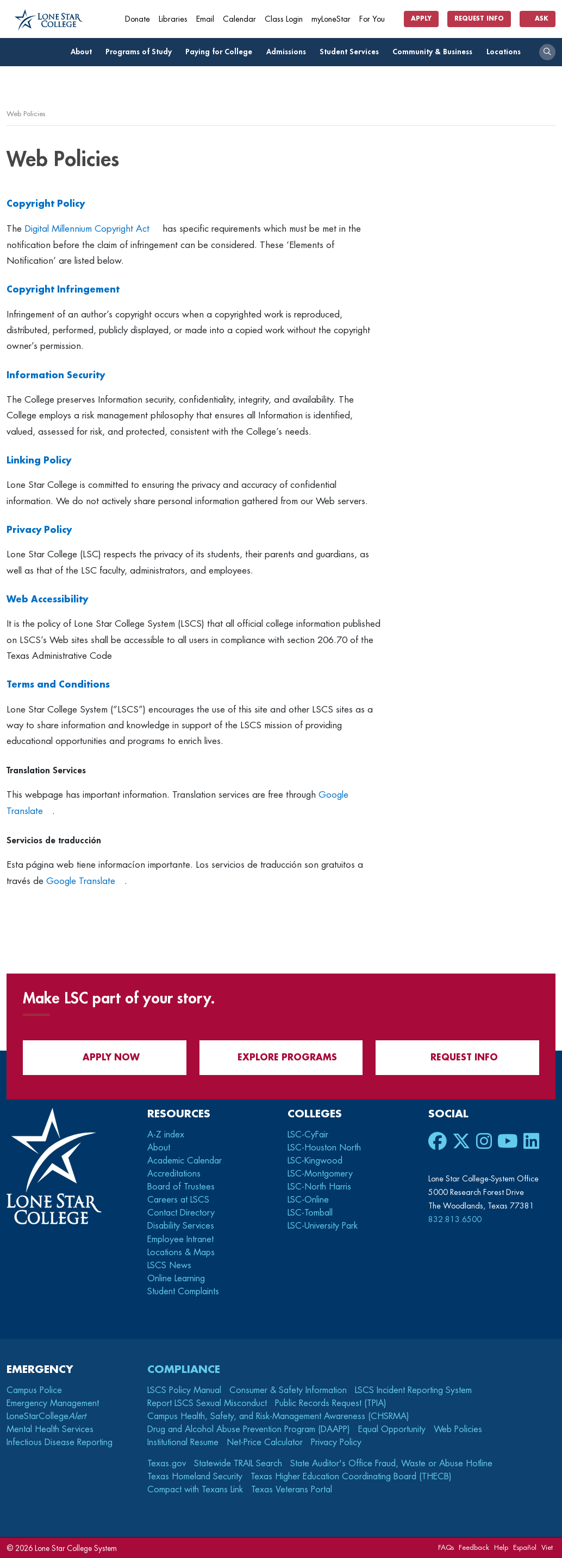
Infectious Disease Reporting (60, 1442)
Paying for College (221, 51)
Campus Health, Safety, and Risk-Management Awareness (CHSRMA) (278, 1416)
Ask (537, 19)
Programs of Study (141, 51)
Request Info (479, 19)
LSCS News (169, 1265)
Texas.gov (166, 1463)
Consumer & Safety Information (288, 1390)
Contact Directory (181, 1213)
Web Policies (458, 1429)
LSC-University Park (323, 1226)
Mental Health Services (50, 1429)
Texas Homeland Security (194, 1476)
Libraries (173, 19)
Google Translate (80, 881)
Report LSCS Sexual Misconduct (207, 1403)
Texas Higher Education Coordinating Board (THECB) (351, 1476)
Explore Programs (280, 1057)
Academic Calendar (184, 1160)
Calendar (239, 19)
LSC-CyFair (308, 1134)
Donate (137, 19)
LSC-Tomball (310, 1213)
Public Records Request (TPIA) (330, 1403)
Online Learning (176, 1278)
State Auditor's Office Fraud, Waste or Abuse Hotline (391, 1463)
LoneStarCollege (46, 1416)
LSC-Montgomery (320, 1173)
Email (205, 19)
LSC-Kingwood (315, 1160)
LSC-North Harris (319, 1186)
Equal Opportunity (392, 1429)
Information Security (56, 375)
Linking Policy (39, 460)
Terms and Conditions (58, 685)
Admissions (289, 51)
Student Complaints (183, 1291)
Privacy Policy (39, 530)
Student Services (352, 51)
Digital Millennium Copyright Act (86, 228)
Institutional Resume (182, 1442)
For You (376, 19)
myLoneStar (331, 19)
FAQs (446, 1547)
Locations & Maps (181, 1252)
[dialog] (529, 1525)
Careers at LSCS (178, 1199)
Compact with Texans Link (195, 1489)
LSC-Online (308, 1199)
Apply (421, 19)
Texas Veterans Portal (291, 1489)
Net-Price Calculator (265, 1442)
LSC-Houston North (324, 1147)
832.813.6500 (455, 1219)
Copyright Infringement (63, 289)
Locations (506, 51)
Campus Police (34, 1390)
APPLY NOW (105, 1057)
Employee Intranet (181, 1239)
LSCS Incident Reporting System (413, 1390)
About (84, 51)
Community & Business (435, 51)
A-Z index (165, 1134)
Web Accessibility (47, 599)
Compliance (183, 1369)
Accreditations (174, 1173)
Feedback (474, 1547)
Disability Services (180, 1226)
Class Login (284, 19)
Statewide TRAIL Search (238, 1463)
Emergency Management (53, 1403)
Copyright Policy (46, 204)
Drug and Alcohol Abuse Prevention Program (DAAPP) (248, 1429)
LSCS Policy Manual (184, 1390)
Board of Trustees (181, 1186)
